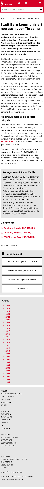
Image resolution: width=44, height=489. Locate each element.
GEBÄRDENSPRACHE (9, 443)
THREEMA (4, 422)
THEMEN (4, 391)
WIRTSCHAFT (6, 399)
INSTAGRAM (5, 417)
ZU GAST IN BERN (7, 396)
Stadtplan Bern (26, 3)
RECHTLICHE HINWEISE (10, 437)
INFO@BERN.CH (7, 462)
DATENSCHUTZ (6, 440)
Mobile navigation (40, 3)
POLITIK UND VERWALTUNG (11, 394)
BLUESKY (4, 411)
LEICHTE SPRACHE (8, 446)
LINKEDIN (4, 420)
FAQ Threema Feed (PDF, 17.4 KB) (17, 237)
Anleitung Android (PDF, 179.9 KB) (18, 228)
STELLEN (4, 405)
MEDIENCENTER (7, 465)
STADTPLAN (5, 402)
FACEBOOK (5, 414)
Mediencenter (19, 3)
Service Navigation (33, 3)
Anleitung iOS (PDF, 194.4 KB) (16, 232)
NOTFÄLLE (5, 468)
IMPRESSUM (5, 434)
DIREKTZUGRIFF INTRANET (11, 479)
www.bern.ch (7, 141)
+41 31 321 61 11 (22, 459)
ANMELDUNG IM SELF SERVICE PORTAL (16, 477)
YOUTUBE (4, 428)
